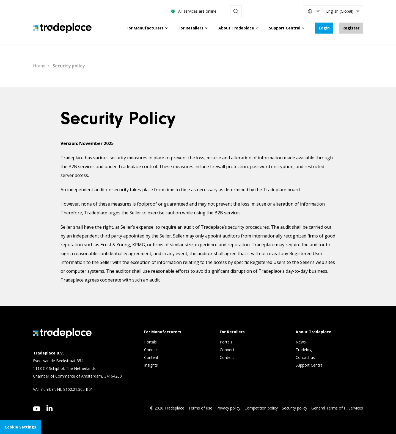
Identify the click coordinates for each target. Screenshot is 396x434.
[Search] (292, 11)
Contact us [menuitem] (305, 357)
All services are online (254, 11)
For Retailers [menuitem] (191, 28)
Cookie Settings (20, 427)
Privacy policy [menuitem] (228, 408)
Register (350, 28)
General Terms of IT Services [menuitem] (337, 408)
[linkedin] (49, 408)
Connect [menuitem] (152, 349)
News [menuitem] (301, 342)
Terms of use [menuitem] (200, 408)
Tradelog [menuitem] (304, 349)
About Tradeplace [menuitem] (236, 28)
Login (324, 28)
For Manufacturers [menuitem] (145, 28)
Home (39, 66)
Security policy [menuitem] (294, 408)
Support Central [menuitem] (284, 28)
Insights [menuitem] (151, 365)
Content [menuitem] (152, 357)
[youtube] (36, 408)
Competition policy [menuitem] (261, 408)
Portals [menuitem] (150, 342)
